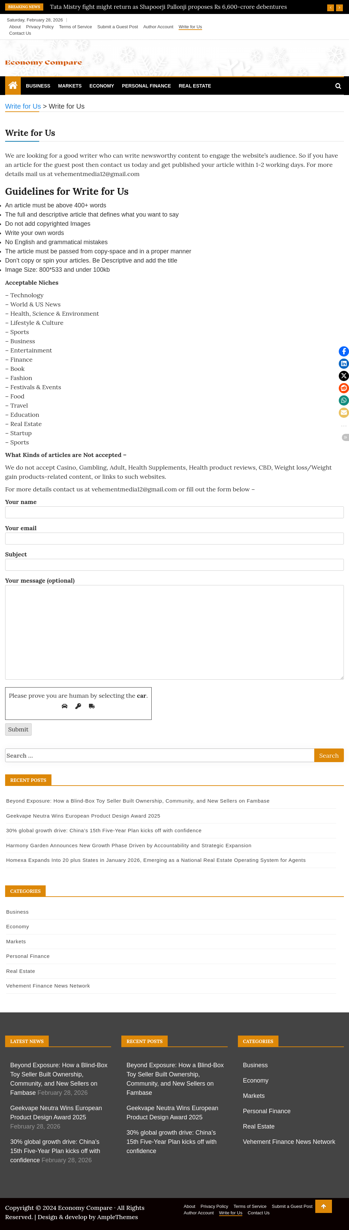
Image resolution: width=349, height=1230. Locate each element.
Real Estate (195, 86)
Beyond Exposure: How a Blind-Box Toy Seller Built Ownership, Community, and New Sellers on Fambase (138, 801)
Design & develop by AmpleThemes (87, 1217)
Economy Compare (85, 1208)
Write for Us (190, 26)
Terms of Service (75, 26)
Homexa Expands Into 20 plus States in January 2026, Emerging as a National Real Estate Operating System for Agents (156, 860)
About (15, 26)
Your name (174, 507)
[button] (344, 351)
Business (38, 86)
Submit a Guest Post (117, 26)
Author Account (158, 26)
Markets (69, 86)
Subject (174, 559)
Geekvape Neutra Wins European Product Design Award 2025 (83, 816)
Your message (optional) (174, 629)
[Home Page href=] (13, 86)
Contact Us (20, 33)
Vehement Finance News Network (48, 986)
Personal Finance (146, 86)
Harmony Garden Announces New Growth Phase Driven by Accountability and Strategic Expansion (129, 845)
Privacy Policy (40, 26)
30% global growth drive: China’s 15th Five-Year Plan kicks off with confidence (104, 830)
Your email (174, 533)
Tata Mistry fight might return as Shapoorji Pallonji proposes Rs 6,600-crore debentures (168, 7)
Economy (102, 86)
